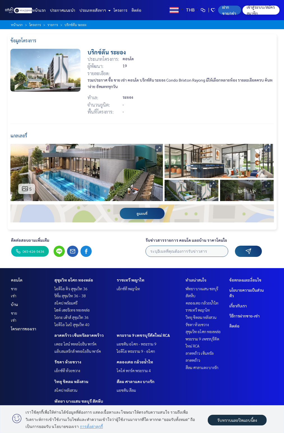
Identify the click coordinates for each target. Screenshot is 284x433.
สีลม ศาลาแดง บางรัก (135, 381)
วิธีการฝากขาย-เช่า (244, 315)
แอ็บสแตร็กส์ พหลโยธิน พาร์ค (77, 351)
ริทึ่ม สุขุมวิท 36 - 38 (70, 295)
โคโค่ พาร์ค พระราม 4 (134, 370)
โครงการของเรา (23, 328)
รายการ (52, 24)
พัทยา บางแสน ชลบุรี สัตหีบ (78, 401)
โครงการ (120, 10)
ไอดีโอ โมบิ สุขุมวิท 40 (71, 324)
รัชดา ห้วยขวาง (67, 361)
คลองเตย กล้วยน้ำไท (135, 361)
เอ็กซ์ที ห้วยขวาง (67, 370)
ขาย (14, 288)
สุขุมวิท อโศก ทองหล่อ (73, 279)
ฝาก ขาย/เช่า (229, 10)
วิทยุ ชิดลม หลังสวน (71, 381)
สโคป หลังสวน (65, 390)
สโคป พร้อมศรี (65, 302)
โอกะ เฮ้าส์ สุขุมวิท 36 (71, 317)
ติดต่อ (136, 10)
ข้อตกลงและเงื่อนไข (245, 279)
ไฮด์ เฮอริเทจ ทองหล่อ (72, 309)
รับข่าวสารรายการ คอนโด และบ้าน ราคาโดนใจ (186, 240)
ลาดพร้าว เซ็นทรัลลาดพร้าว (79, 335)
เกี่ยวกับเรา (238, 305)
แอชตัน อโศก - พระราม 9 (136, 343)
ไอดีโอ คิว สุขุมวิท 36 (70, 288)
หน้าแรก (39, 10)
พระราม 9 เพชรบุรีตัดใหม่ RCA (143, 335)
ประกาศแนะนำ (62, 10)
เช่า (13, 295)
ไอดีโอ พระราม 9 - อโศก (136, 351)
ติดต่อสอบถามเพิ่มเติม (30, 240)
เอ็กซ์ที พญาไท (128, 288)
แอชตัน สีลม (126, 390)
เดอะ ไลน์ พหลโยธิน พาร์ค (75, 343)
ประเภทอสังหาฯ (94, 10)
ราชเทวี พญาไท (130, 279)
